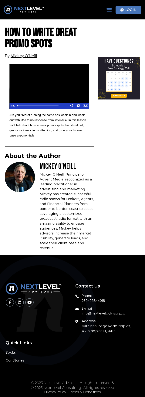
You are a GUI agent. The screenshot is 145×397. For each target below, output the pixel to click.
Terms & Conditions (85, 392)
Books (11, 352)
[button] (109, 9)
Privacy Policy (55, 392)
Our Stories (15, 360)
